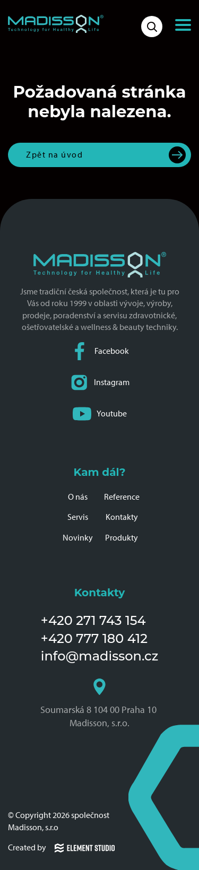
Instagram (99, 382)
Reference (122, 497)
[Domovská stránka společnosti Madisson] (55, 24)
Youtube (100, 414)
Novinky (78, 538)
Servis (77, 517)
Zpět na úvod (54, 155)
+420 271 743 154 (93, 620)
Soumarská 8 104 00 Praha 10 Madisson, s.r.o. (99, 703)
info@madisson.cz (99, 656)
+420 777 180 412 (94, 638)
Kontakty (122, 517)
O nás (78, 497)
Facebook (100, 351)
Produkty (121, 538)
